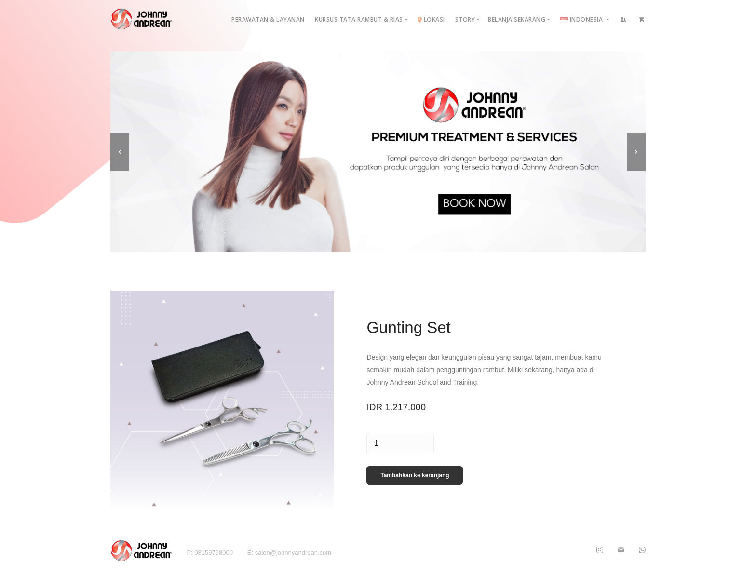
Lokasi (431, 19)
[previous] (119, 152)
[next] (636, 152)
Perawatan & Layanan (268, 19)
